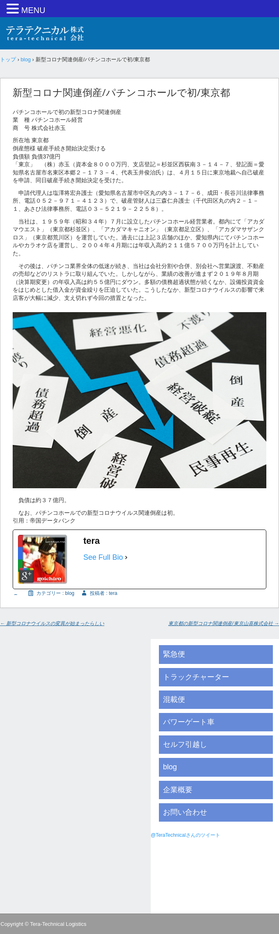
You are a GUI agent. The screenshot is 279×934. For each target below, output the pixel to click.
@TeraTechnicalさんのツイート (185, 835)
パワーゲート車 (188, 722)
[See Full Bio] (126, 557)
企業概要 (177, 790)
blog (69, 593)
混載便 (174, 699)
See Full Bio (103, 557)
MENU (33, 10)
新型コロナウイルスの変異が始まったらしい (52, 623)
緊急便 (174, 654)
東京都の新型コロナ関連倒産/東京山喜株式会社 (223, 623)
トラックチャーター (196, 677)
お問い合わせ (185, 812)
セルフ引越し (185, 744)
